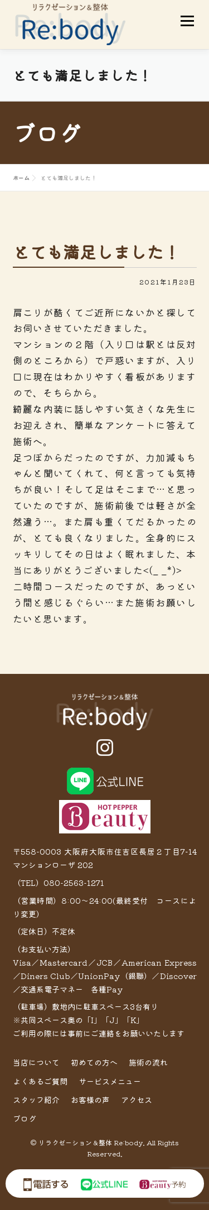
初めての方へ (94, 1062)
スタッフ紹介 (36, 1099)
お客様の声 (90, 1099)
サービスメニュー (110, 1081)
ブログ (24, 1118)
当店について (36, 1062)
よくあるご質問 (40, 1081)
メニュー (187, 21)
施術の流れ (148, 1062)
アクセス (136, 1099)
